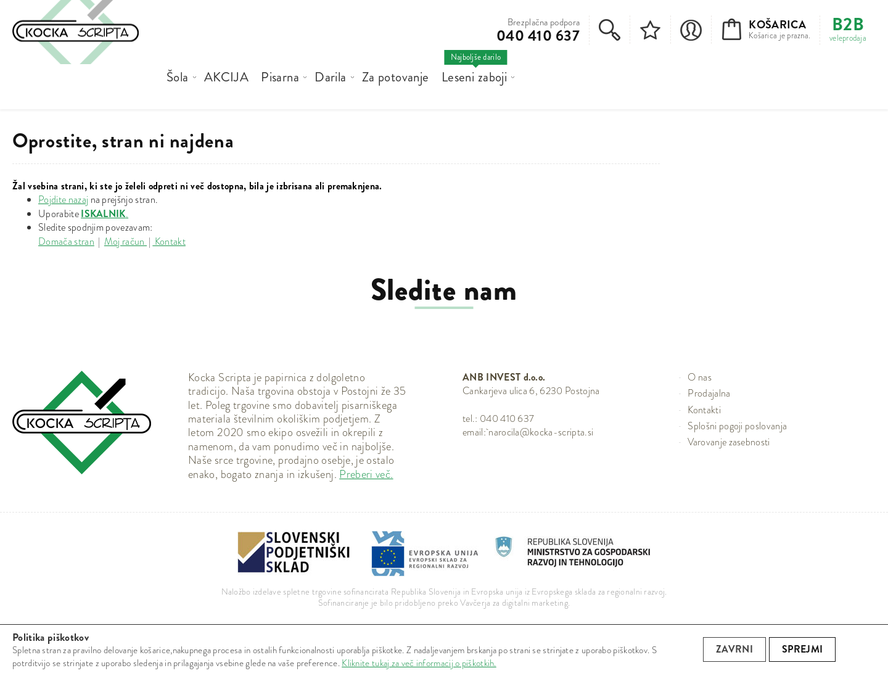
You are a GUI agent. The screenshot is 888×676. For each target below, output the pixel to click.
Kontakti (704, 410)
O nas (700, 377)
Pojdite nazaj (63, 199)
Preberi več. (366, 474)
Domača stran (66, 241)
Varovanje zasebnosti (729, 442)
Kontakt (169, 241)
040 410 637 (538, 35)
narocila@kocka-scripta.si (540, 432)
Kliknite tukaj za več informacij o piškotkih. (419, 663)
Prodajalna (709, 393)
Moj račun (125, 241)
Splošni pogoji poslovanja (737, 426)
